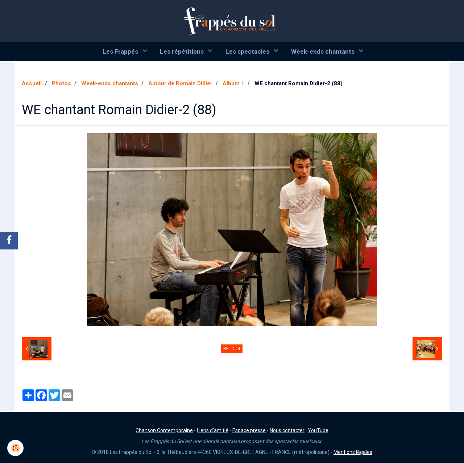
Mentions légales (353, 452)
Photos (61, 83)
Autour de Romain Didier (180, 83)
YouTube (318, 430)
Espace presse (249, 430)
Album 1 (233, 83)
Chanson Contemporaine (164, 430)
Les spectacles (248, 51)
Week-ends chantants (323, 51)
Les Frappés (121, 51)
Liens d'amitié (212, 430)
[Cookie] (15, 448)
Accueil (32, 83)
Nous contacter (287, 430)
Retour (231, 348)
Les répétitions (182, 51)
